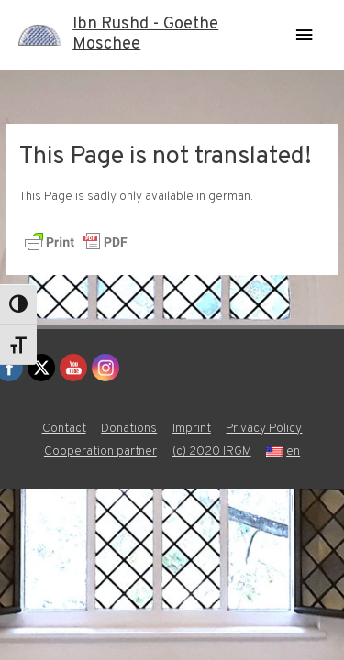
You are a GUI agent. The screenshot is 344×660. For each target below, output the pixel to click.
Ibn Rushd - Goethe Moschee (145, 34)
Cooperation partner (100, 451)
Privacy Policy (264, 428)
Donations (129, 428)
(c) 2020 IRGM (211, 451)
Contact (64, 428)
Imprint (191, 428)
